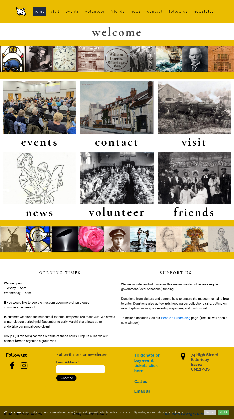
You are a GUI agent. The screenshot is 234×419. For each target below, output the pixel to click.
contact (155, 11)
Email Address (67, 362)
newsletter (205, 11)
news (136, 11)
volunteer (95, 11)
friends (118, 11)
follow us (178, 11)
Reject (210, 412)
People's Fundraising (175, 318)
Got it (223, 412)
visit (55, 11)
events (72, 11)
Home (39, 11)
